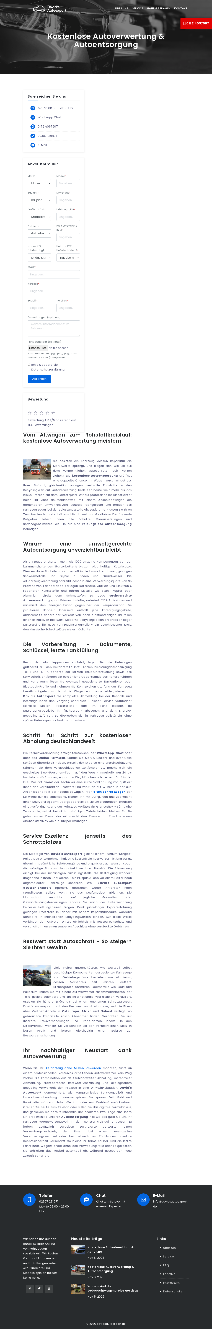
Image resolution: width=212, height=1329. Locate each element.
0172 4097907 (196, 23)
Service (137, 8)
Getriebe (34, 226)
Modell (61, 176)
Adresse (33, 284)
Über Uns (170, 1247)
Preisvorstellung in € (66, 228)
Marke (32, 176)
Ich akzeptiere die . (48, 367)
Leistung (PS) (65, 209)
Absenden (39, 379)
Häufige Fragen (158, 8)
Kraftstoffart (36, 209)
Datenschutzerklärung (47, 369)
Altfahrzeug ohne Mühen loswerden (73, 1068)
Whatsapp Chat (49, 117)
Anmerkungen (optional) (44, 317)
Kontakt (180, 8)
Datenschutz (172, 1290)
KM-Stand (63, 193)
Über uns (121, 8)
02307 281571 (47, 136)
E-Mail (42, 145)
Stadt (32, 267)
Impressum (171, 1282)
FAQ (166, 1264)
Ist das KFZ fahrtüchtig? (36, 248)
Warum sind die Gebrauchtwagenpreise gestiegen (113, 1288)
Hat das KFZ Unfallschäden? (67, 248)
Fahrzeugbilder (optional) (44, 342)
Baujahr (33, 193)
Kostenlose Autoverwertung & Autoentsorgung (110, 1268)
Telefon (62, 300)
